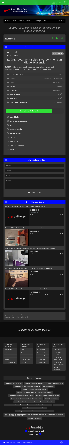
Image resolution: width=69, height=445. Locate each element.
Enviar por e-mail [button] (34, 192)
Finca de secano (26, 359)
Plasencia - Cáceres (24, 20)
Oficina (23, 362)
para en (34, 389)
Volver (61, 20)
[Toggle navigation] (64, 2)
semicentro (8, 350)
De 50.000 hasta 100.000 (58, 353)
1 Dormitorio (41, 350)
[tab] (17, 111)
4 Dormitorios (41, 359)
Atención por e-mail (34, 431)
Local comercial (26, 356)
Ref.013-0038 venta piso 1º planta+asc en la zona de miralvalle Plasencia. (28, 289)
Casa (22, 353)
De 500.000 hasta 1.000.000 (58, 363)
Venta (14, 20)
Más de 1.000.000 (56, 368)
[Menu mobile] (3, 2)
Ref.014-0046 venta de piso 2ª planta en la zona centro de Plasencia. (27, 228)
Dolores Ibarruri (10, 362)
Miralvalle (8, 353)
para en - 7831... (34, 414)
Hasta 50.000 (57, 350)
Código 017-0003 (41, 20)
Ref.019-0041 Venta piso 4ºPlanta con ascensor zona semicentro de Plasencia (30, 248)
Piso (33, 20)
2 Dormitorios (41, 353)
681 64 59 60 (57, 10)
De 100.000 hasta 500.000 (57, 358)
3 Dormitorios (41, 356)
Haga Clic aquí (9, 317)
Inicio (7, 20)
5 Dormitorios (41, 362)
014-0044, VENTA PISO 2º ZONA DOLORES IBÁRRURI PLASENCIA (25, 207)
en (13, 383)
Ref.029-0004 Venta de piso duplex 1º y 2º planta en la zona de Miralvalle (28, 268)
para (48, 386)
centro (7, 356)
